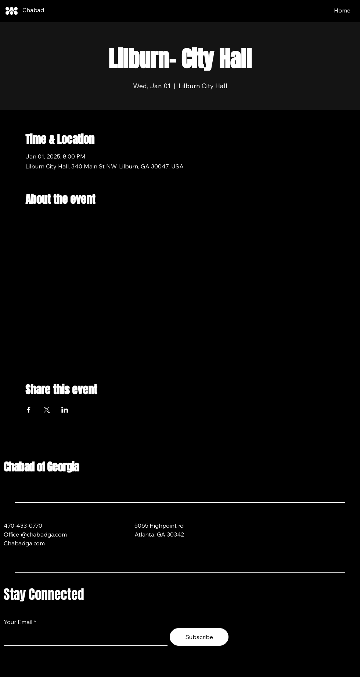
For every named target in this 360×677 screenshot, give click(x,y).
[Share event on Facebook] (28, 410)
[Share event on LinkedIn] (64, 410)
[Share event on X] (46, 410)
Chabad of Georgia (41, 467)
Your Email (18, 622)
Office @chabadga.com (35, 534)
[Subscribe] (199, 637)
